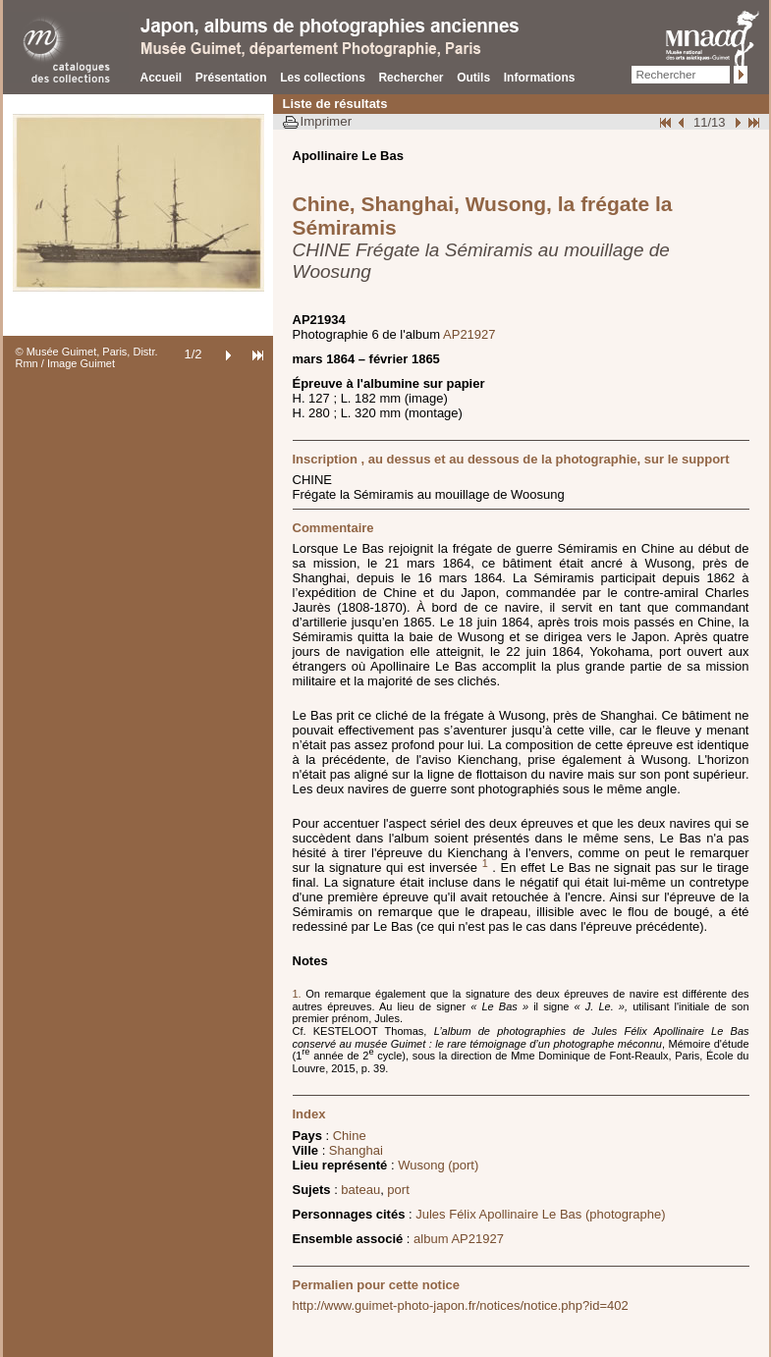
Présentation (231, 77)
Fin (752, 122)
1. (299, 994)
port (398, 1189)
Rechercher (410, 77)
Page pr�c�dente (683, 122)
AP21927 (469, 334)
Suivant (736, 122)
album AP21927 (458, 1238)
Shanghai (356, 1150)
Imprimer (327, 121)
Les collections (322, 77)
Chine (349, 1135)
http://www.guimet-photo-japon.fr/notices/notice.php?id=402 (461, 1305)
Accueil (161, 77)
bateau (360, 1189)
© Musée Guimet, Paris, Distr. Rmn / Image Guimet (87, 357)
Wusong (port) (438, 1165)
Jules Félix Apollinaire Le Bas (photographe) (540, 1214)
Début (667, 122)
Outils (473, 77)
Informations (540, 77)
